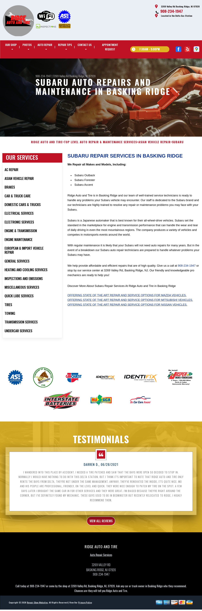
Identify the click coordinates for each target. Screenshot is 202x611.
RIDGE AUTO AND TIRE (47, 150)
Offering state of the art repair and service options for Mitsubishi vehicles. (130, 308)
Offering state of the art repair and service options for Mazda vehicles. (127, 303)
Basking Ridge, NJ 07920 (82, 76)
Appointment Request (110, 47)
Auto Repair (45, 45)
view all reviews (101, 529)
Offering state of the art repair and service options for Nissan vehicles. (127, 312)
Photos (27, 45)
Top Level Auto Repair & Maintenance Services (100, 150)
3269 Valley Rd (61, 76)
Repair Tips (65, 45)
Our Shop (11, 45)
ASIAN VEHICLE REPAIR (154, 150)
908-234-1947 (171, 11)
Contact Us (85, 45)
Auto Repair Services (101, 564)
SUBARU (178, 150)
